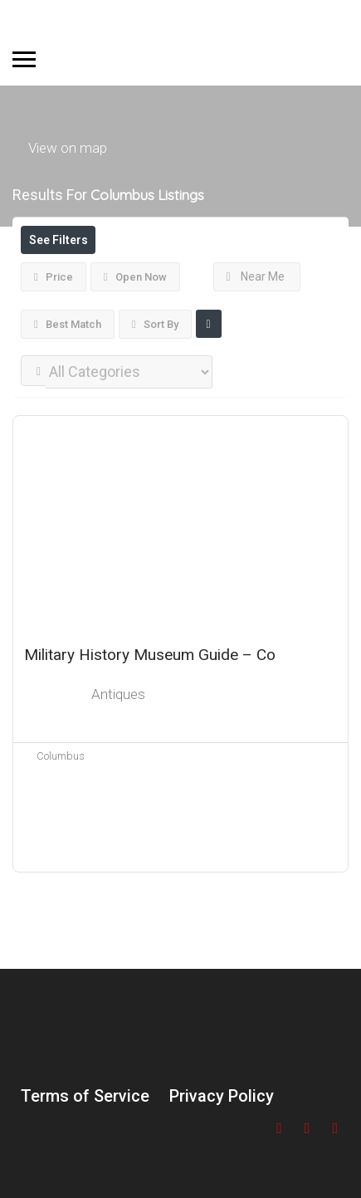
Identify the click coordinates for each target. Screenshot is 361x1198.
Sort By (155, 324)
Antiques (118, 694)
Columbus (61, 756)
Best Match (67, 324)
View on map (67, 147)
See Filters (58, 240)
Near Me (256, 276)
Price (53, 277)
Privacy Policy (221, 1096)
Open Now (135, 277)
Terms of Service (85, 1096)
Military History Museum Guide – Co (150, 654)
